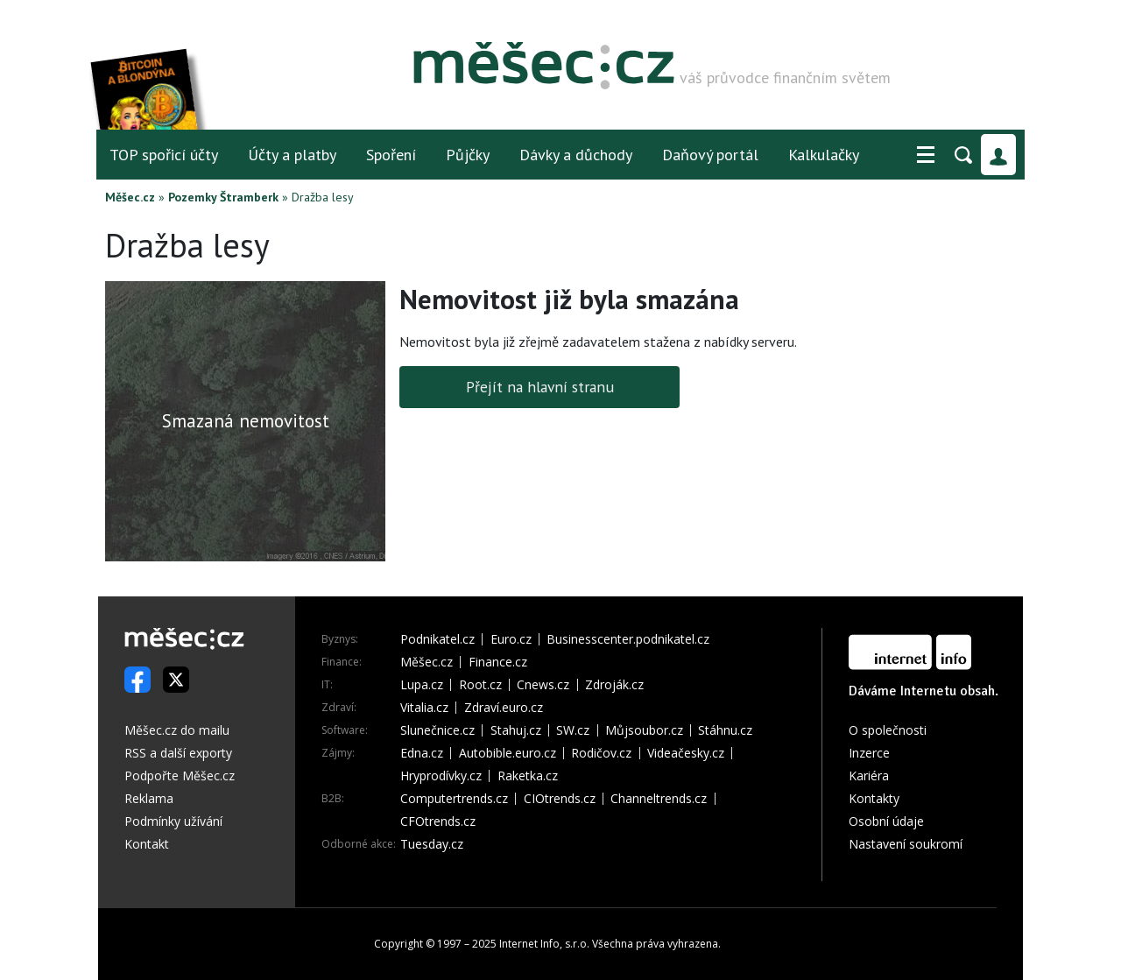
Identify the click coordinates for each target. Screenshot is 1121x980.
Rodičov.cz (601, 753)
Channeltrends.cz (658, 799)
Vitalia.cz (424, 708)
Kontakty (874, 798)
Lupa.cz (421, 685)
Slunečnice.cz (437, 730)
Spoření (391, 155)
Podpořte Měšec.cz (179, 775)
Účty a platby (292, 155)
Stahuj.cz (515, 730)
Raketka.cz (527, 776)
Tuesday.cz (431, 844)
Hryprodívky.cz (441, 776)
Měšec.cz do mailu (176, 730)
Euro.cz (511, 639)
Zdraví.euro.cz (503, 708)
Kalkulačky (823, 155)
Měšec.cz (130, 197)
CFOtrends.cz (438, 821)
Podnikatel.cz (437, 639)
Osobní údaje (886, 821)
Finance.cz (498, 662)
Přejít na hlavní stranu (540, 387)
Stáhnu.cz (725, 730)
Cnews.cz (543, 685)
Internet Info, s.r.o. (544, 943)
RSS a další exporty (178, 752)
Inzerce (869, 752)
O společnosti (888, 730)
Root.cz (480, 685)
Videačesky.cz (685, 753)
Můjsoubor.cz (644, 730)
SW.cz (572, 730)
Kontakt (146, 843)
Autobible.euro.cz (507, 753)
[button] (925, 155)
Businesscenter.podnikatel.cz (627, 639)
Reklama (148, 798)
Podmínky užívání (173, 821)
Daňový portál (710, 155)
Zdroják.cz (614, 685)
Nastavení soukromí (905, 843)
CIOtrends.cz (560, 799)
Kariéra (869, 775)
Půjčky (468, 155)
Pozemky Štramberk (223, 197)
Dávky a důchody (575, 155)
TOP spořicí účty (163, 155)
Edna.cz (421, 753)
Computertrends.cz (454, 799)
